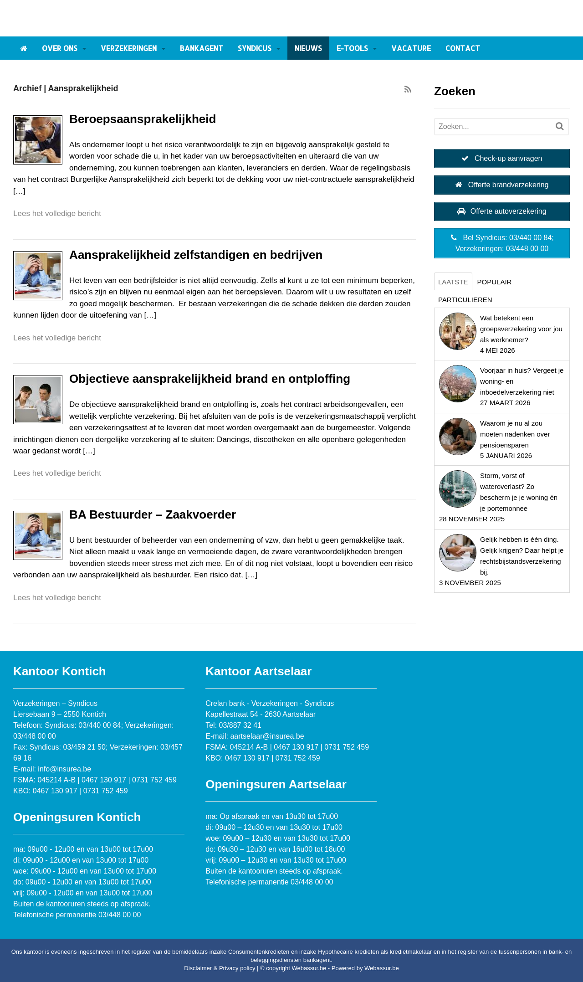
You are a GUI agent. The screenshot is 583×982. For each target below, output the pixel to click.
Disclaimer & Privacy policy (219, 968)
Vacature (411, 48)
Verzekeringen (129, 48)
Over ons (59, 48)
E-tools (352, 48)
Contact (462, 48)
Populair (494, 282)
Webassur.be (381, 968)
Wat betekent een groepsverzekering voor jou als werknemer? (521, 329)
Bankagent (201, 48)
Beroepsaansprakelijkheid (142, 119)
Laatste (453, 282)
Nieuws (308, 48)
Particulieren (465, 299)
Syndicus (254, 48)
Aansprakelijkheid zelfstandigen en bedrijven (195, 255)
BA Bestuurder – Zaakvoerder (152, 514)
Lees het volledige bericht (57, 213)
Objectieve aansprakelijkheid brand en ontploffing (209, 379)
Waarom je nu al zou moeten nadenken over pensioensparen (515, 434)
